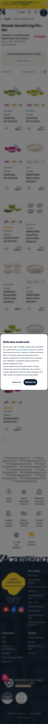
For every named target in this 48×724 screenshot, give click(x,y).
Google (30, 350)
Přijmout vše (30, 382)
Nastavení (16, 382)
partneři (19, 350)
